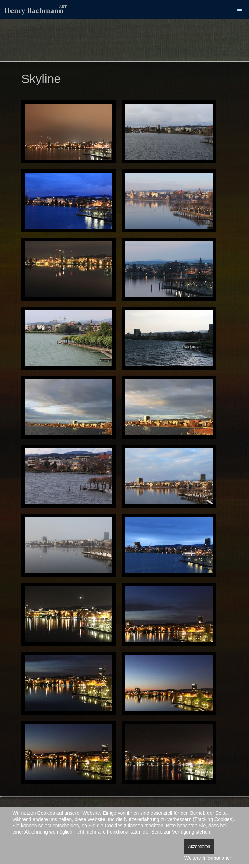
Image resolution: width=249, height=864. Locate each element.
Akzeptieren (199, 846)
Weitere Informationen (208, 858)
